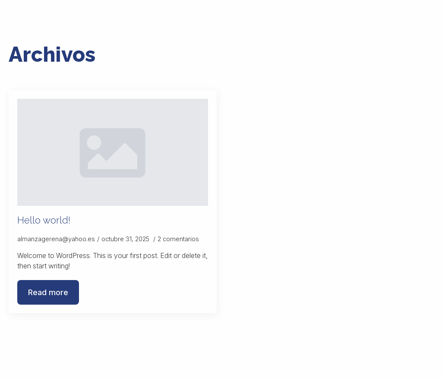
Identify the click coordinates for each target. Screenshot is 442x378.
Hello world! (43, 220)
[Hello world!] (112, 152)
